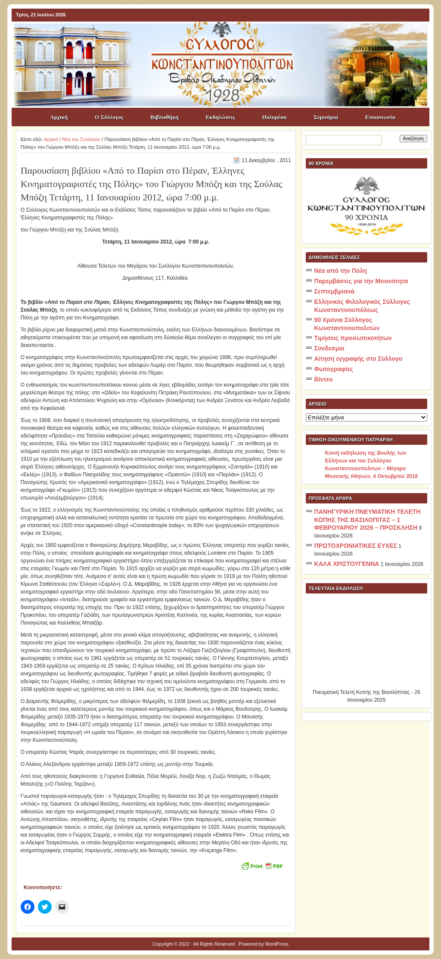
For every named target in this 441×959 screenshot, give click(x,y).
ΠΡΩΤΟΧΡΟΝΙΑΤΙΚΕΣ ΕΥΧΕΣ (355, 545)
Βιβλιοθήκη (164, 117)
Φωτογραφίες (333, 368)
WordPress (277, 944)
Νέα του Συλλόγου (81, 139)
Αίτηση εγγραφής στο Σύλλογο (358, 358)
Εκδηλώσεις (220, 117)
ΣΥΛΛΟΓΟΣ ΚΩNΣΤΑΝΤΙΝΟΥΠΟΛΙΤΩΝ (224, 37)
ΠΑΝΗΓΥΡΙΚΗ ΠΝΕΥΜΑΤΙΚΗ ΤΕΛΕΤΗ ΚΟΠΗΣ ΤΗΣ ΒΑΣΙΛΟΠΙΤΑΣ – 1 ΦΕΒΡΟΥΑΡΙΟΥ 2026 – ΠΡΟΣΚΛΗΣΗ (367, 519)
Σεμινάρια (326, 117)
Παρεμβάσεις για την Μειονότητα (361, 281)
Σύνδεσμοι (329, 348)
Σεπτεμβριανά (334, 291)
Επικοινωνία (380, 117)
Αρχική (59, 117)
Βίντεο (323, 379)
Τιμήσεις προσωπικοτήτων (353, 337)
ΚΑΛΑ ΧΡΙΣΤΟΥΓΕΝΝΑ (346, 563)
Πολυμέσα (274, 117)
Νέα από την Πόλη (340, 270)
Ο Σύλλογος (109, 117)
